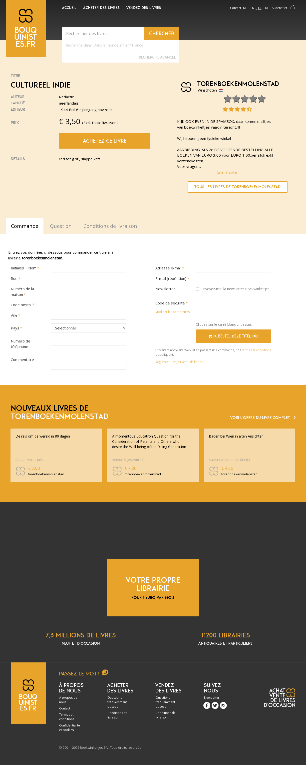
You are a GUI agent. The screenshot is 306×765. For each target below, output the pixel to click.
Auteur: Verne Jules (29, 459)
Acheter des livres (101, 8)
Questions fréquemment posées (117, 702)
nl (245, 8)
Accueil (69, 8)
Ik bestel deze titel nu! (233, 336)
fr (259, 8)
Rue (14, 278)
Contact (235, 8)
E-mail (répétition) (170, 278)
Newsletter (165, 288)
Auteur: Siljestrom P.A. (128, 459)
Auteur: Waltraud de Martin (229, 459)
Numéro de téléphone (20, 343)
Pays (15, 327)
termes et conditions (256, 350)
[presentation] (234, 308)
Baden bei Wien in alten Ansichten (236, 436)
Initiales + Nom (23, 267)
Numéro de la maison (22, 291)
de (267, 8)
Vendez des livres (143, 8)
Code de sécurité (170, 302)
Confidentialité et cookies (69, 727)
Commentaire (22, 359)
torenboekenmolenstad (236, 84)
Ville (14, 315)
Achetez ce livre (104, 141)
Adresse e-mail (168, 267)
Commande (24, 226)
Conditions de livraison (117, 715)
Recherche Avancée (157, 57)
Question (61, 226)
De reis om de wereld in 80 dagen (42, 436)
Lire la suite (227, 172)
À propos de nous (68, 699)
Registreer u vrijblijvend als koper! (179, 362)
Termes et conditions (66, 716)
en (252, 8)
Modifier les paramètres (172, 312)
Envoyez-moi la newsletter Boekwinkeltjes (233, 288)
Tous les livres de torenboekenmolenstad (237, 187)
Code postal (21, 304)
